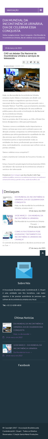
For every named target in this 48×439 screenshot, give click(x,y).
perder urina (20, 179)
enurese (18, 177)
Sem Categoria (26, 35)
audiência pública (8, 177)
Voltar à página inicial (11, 35)
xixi (39, 179)
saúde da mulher (31, 179)
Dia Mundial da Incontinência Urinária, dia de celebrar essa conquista (30, 199)
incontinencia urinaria (28, 177)
